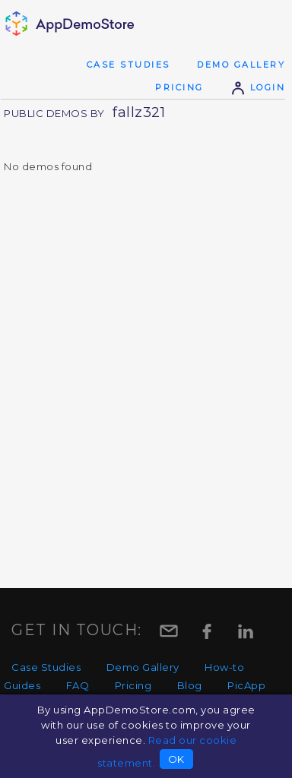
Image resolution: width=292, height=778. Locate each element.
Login (257, 87)
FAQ (78, 685)
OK (176, 759)
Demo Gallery (241, 64)
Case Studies (128, 64)
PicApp (246, 685)
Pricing (179, 87)
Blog (189, 685)
